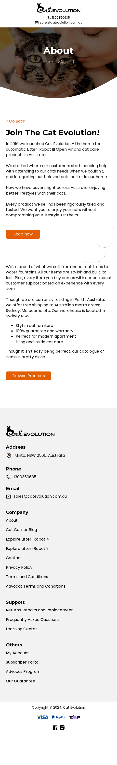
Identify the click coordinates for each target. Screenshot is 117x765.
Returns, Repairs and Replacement (39, 610)
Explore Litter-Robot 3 (27, 548)
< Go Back (15, 121)
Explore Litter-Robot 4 (27, 539)
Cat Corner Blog (21, 529)
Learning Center (21, 629)
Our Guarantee (20, 681)
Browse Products (28, 380)
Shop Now (23, 234)
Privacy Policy (19, 567)
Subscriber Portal (22, 662)
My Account (17, 653)
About (12, 520)
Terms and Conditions (27, 577)
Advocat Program (23, 671)
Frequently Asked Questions (33, 619)
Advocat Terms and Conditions (35, 586)
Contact (14, 558)
